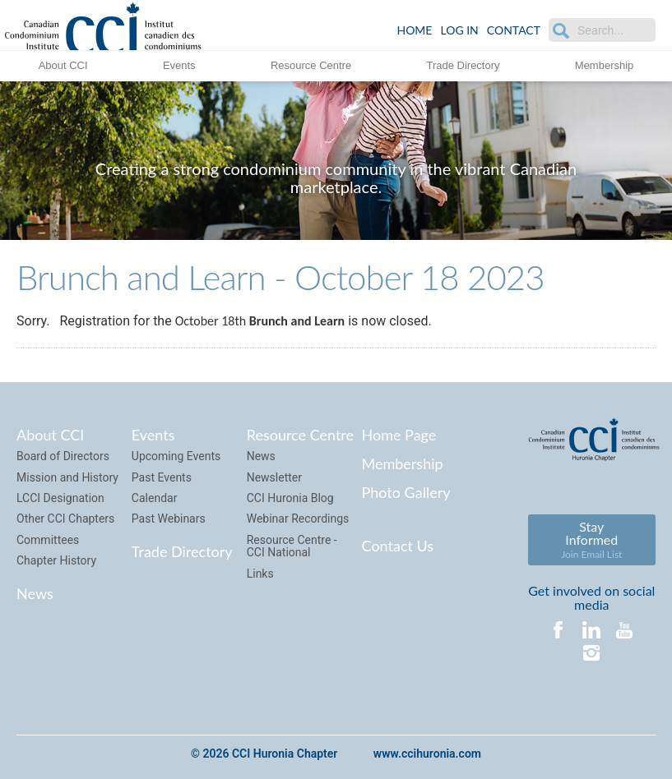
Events (179, 65)
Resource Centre (311, 65)
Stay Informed (591, 539)
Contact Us (398, 546)
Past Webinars (169, 518)
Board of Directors (62, 456)
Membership (604, 65)
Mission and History (67, 477)
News (34, 593)
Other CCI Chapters (65, 518)
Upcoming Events (176, 456)
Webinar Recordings (298, 518)
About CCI (63, 65)
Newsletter (274, 477)
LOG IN (459, 30)
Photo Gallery (406, 492)
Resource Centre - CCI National (292, 546)
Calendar (155, 498)
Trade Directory (462, 65)
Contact (513, 30)
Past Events (162, 477)
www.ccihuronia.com (427, 753)
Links (260, 573)
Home (414, 30)
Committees (47, 539)
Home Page (399, 435)
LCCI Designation (60, 498)
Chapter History (56, 560)
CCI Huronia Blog (290, 498)
